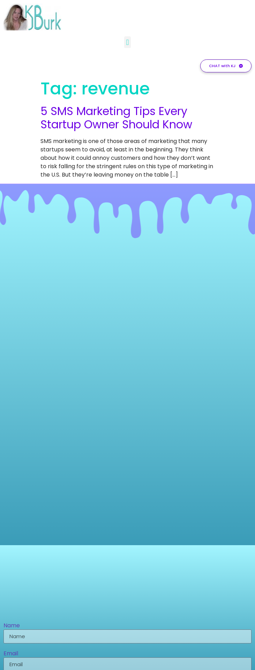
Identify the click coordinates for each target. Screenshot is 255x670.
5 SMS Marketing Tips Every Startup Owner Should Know (116, 117)
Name (11, 626)
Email (10, 654)
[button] (127, 41)
